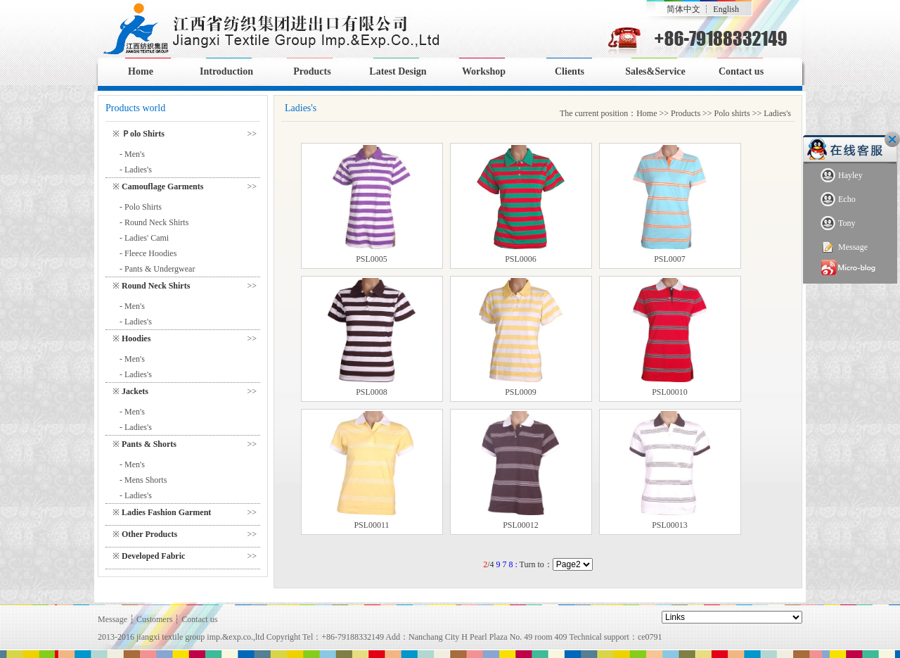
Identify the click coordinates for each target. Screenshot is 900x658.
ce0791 (650, 637)
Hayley (842, 175)
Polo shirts (732, 113)
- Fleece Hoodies (148, 253)
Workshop (484, 71)
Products (311, 71)
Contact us (741, 71)
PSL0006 (520, 259)
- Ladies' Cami (144, 238)
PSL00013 (670, 525)
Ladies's (777, 113)
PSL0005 (371, 259)
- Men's (132, 154)
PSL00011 (371, 525)
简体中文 (683, 9)
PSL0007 (670, 259)
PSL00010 (670, 392)
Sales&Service (655, 71)
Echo (838, 199)
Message (844, 247)
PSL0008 (371, 392)
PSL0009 (520, 392)
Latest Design (397, 71)
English (726, 9)
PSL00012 (521, 525)
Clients (569, 71)
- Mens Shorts (143, 480)
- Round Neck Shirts (154, 222)
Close (892, 139)
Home (140, 71)
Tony (838, 223)
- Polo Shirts (141, 207)
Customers (154, 619)
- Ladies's (136, 170)
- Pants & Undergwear (157, 269)
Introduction (226, 71)
